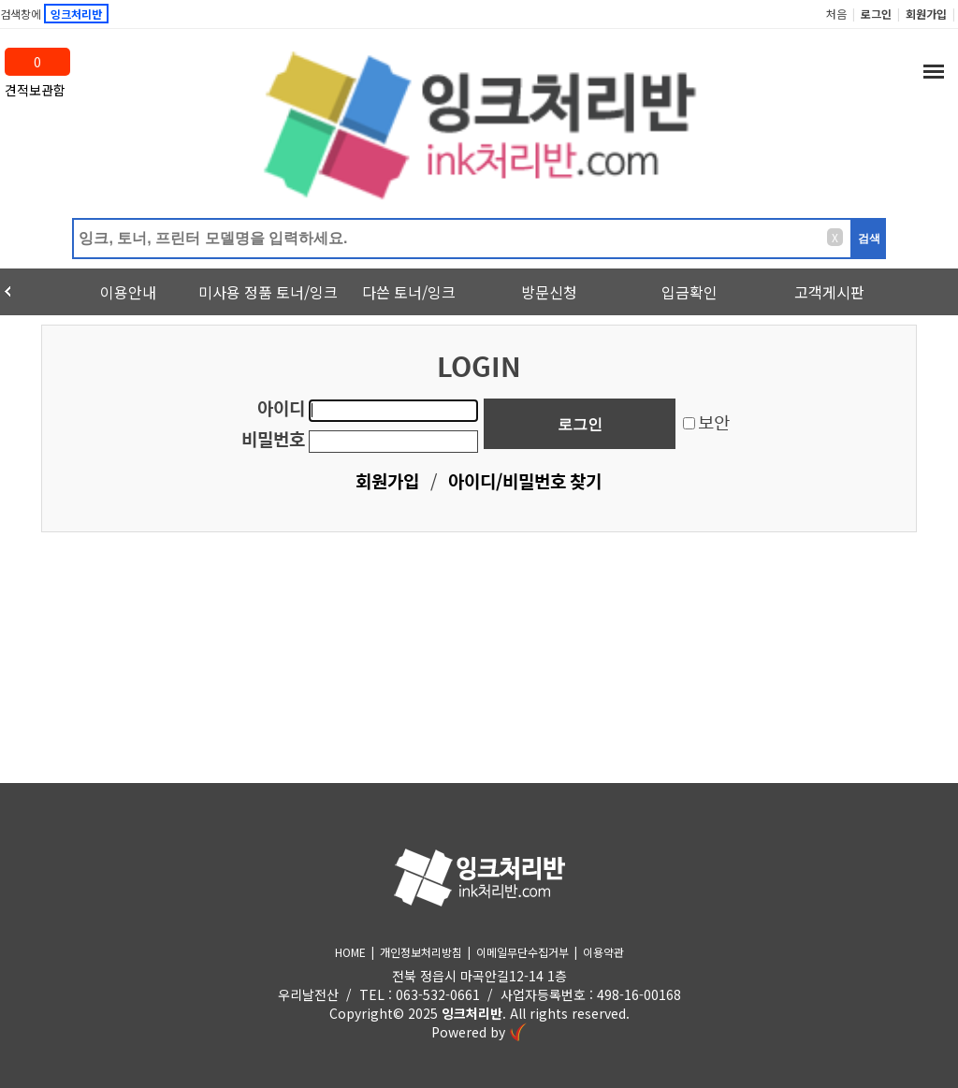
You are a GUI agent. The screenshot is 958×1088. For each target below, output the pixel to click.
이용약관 (603, 952)
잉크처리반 (472, 1013)
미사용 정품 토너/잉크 (268, 292)
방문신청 (549, 292)
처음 (836, 14)
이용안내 (128, 292)
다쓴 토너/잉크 (409, 292)
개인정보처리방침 (421, 952)
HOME (350, 952)
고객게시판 (829, 292)
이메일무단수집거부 (522, 952)
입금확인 (689, 292)
